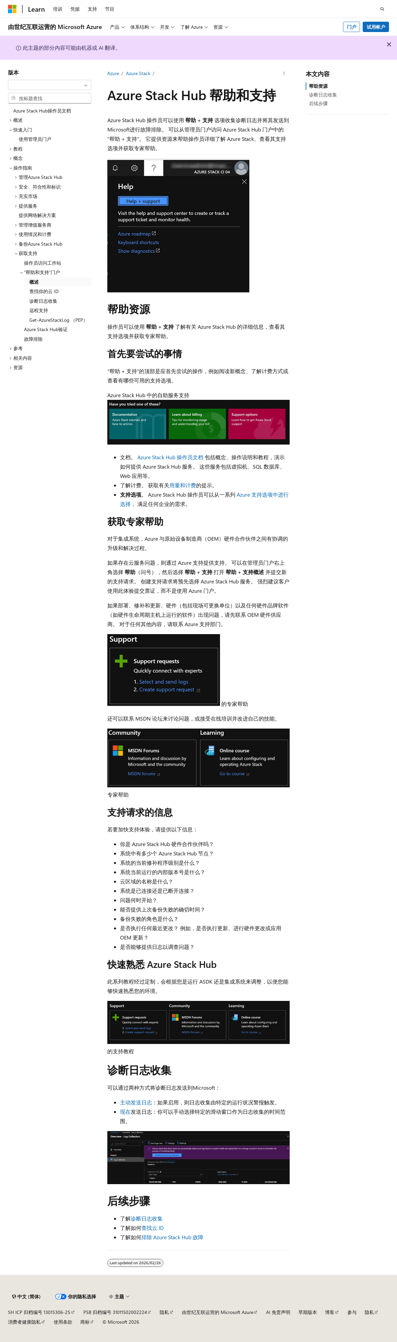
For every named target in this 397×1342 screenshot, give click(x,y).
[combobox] (49, 85)
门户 (351, 27)
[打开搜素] (382, 9)
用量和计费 (182, 485)
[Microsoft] (12, 9)
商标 (85, 1322)
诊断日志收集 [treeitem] (43, 301)
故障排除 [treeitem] (33, 339)
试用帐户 (376, 27)
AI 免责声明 (278, 1312)
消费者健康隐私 (24, 1322)
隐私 (164, 1312)
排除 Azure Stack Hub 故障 (172, 1237)
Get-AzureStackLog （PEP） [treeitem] (58, 320)
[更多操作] (284, 73)
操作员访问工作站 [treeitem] (42, 263)
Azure (113, 73)
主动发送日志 (136, 1102)
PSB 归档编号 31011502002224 (115, 1312)
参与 (352, 1312)
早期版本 (307, 1312)
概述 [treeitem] (34, 282)
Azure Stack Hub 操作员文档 (170, 457)
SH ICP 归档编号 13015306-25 (39, 1312)
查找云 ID (152, 1227)
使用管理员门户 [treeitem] (35, 139)
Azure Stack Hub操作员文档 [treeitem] (42, 110)
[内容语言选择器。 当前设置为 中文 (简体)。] (26, 1296)
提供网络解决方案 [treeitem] (37, 215)
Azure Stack (138, 73)
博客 (329, 1312)
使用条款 (63, 1322)
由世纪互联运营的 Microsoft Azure (217, 1312)
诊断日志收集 (147, 1218)
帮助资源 (318, 86)
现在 (125, 1111)
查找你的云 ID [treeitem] (44, 291)
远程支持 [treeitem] (38, 310)
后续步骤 (318, 103)
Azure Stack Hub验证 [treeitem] (46, 329)
